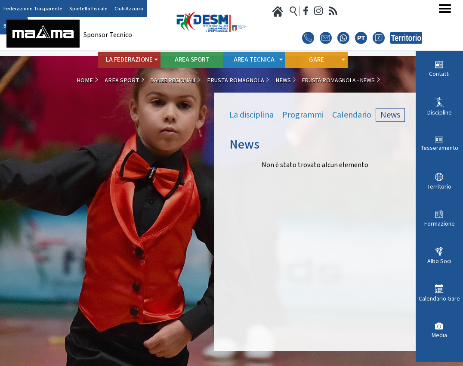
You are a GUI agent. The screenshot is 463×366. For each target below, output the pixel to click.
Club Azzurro (128, 9)
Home (85, 80)
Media (439, 335)
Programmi (303, 115)
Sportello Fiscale (88, 9)
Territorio (439, 187)
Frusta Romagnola (235, 80)
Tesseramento (439, 148)
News (283, 80)
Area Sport (192, 60)
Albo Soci (439, 261)
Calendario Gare (439, 299)
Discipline (439, 113)
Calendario (351, 115)
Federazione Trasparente (32, 9)
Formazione (439, 224)
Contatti (439, 74)
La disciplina (251, 115)
